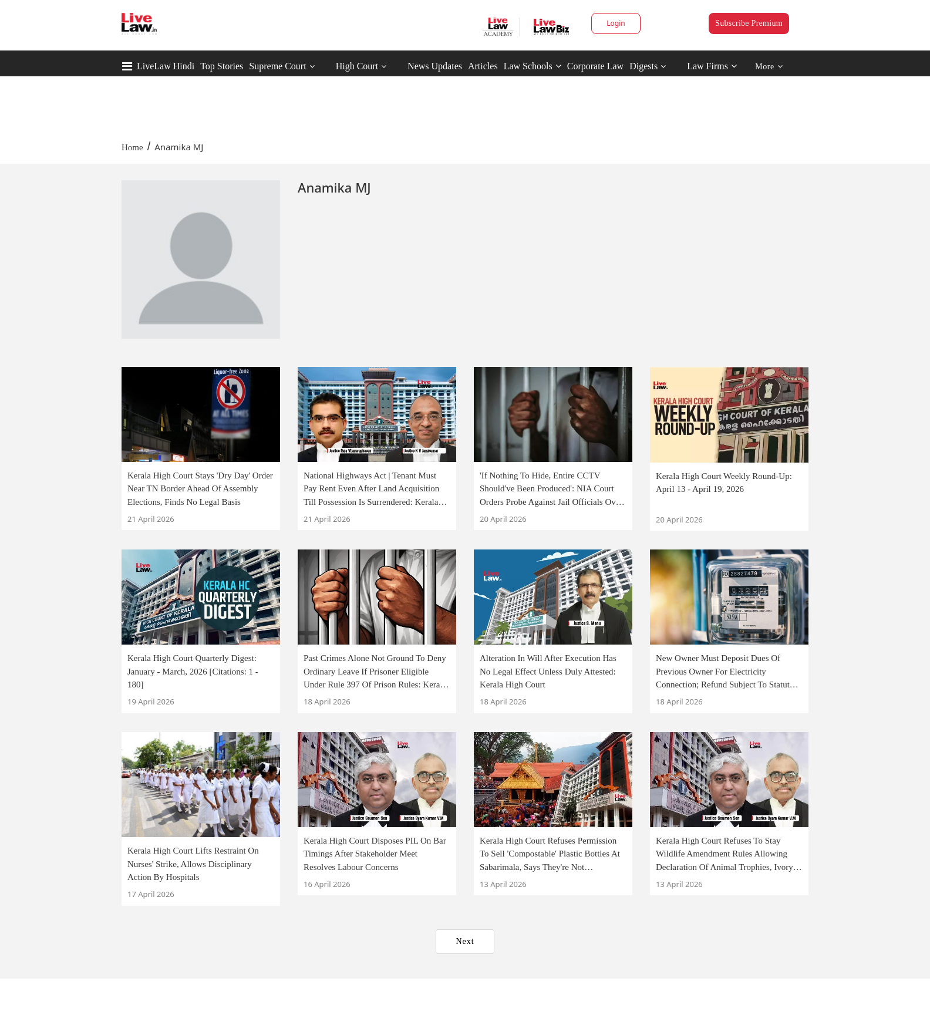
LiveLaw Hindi (165, 66)
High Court (357, 66)
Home (132, 147)
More (769, 66)
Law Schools (532, 66)
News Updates (434, 66)
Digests (643, 66)
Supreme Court (277, 66)
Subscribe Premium (749, 23)
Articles (483, 66)
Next (465, 941)
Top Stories (221, 66)
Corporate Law (595, 66)
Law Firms (712, 66)
